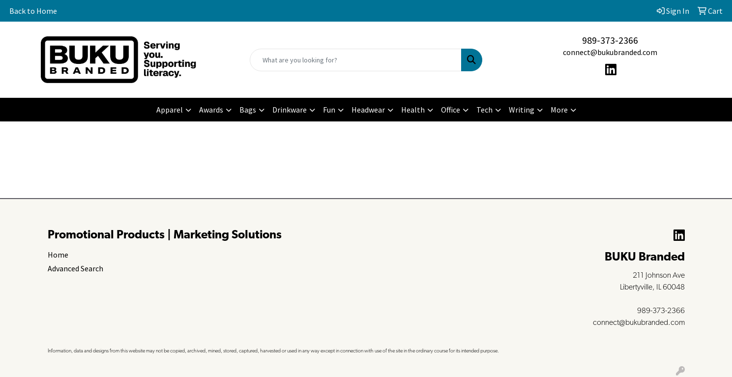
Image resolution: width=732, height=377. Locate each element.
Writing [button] (521, 110)
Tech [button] (484, 110)
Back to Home (33, 11)
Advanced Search (75, 268)
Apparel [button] (169, 110)
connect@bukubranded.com (610, 52)
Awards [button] (211, 110)
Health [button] (413, 110)
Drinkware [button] (289, 110)
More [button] (559, 110)
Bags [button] (247, 110)
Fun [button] (329, 110)
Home (58, 255)
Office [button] (450, 110)
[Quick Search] (355, 60)
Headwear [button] (368, 110)
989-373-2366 (610, 40)
